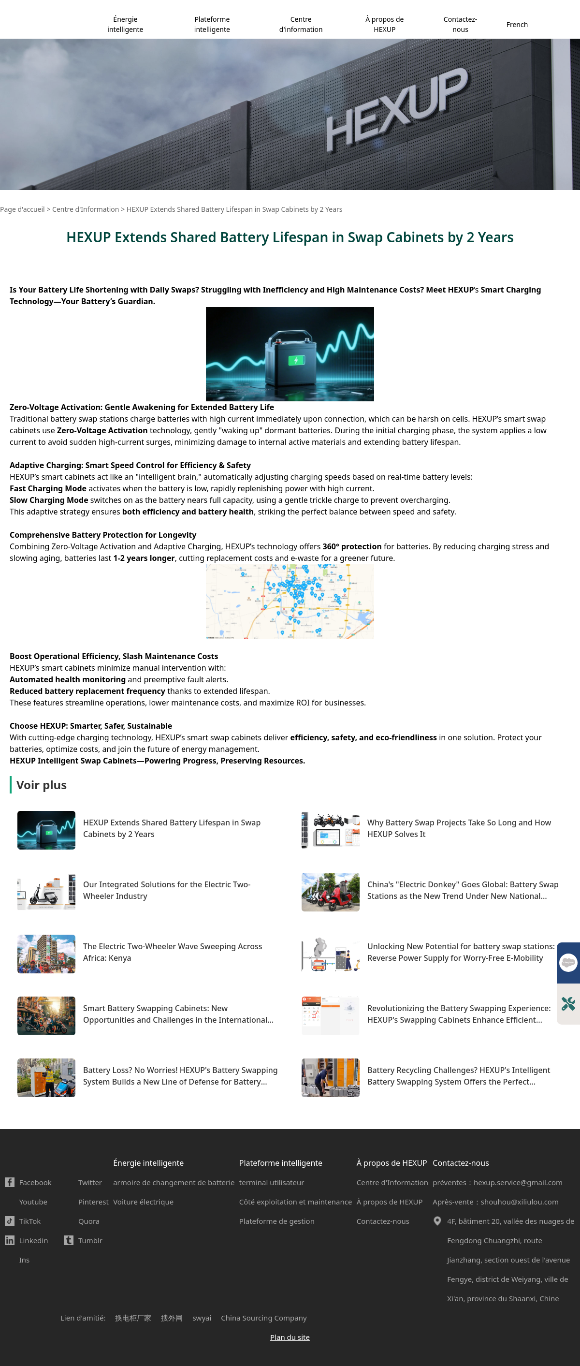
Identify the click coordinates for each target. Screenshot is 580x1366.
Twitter (90, 1182)
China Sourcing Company (263, 1317)
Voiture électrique (143, 1201)
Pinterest (93, 1201)
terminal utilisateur (271, 1182)
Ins (24, 1259)
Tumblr (90, 1240)
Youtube (33, 1201)
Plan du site (290, 1337)
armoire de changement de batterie (173, 1182)
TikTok (30, 1221)
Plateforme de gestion (277, 1221)
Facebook (35, 1182)
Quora (89, 1221)
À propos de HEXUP (384, 24)
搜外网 (172, 1317)
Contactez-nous (461, 24)
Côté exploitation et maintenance (295, 1201)
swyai (201, 1317)
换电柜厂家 (133, 1317)
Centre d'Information (392, 1182)
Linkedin (33, 1240)
